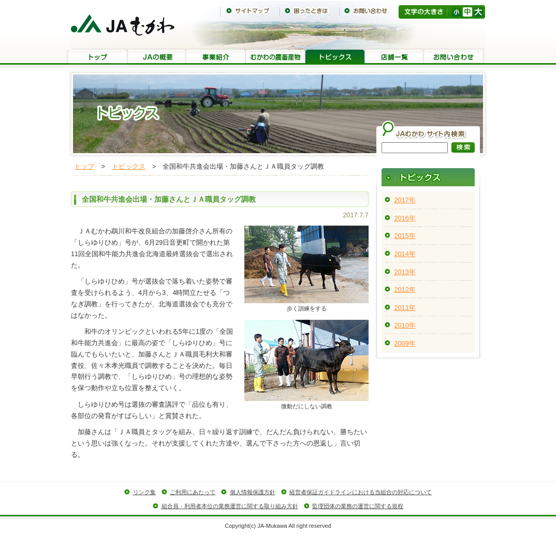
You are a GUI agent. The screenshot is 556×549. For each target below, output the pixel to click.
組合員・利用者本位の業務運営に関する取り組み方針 (230, 506)
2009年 (404, 343)
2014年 (404, 254)
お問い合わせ (369, 10)
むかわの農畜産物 (275, 57)
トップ (97, 57)
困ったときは (309, 10)
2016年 (404, 218)
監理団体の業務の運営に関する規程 (357, 506)
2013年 (404, 272)
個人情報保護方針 (252, 492)
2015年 (404, 236)
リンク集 (144, 492)
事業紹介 (216, 57)
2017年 (404, 200)
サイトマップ (250, 10)
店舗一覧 (393, 57)
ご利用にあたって (192, 492)
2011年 (404, 307)
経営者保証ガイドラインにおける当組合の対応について (360, 492)
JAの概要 (156, 57)
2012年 (404, 289)
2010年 (404, 325)
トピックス (334, 57)
